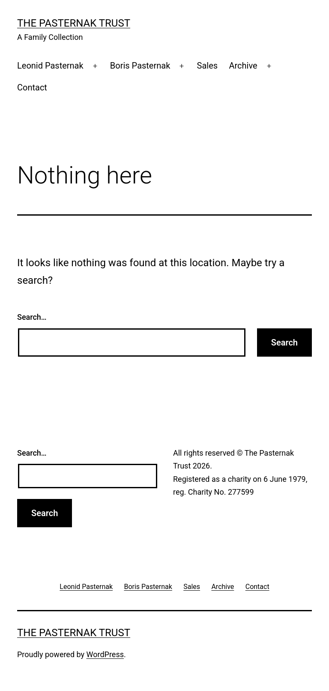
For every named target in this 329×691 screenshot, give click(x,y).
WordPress (105, 654)
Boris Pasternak (140, 65)
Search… (32, 316)
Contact (32, 87)
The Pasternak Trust (73, 23)
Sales (207, 65)
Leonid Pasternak (50, 65)
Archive (243, 65)
